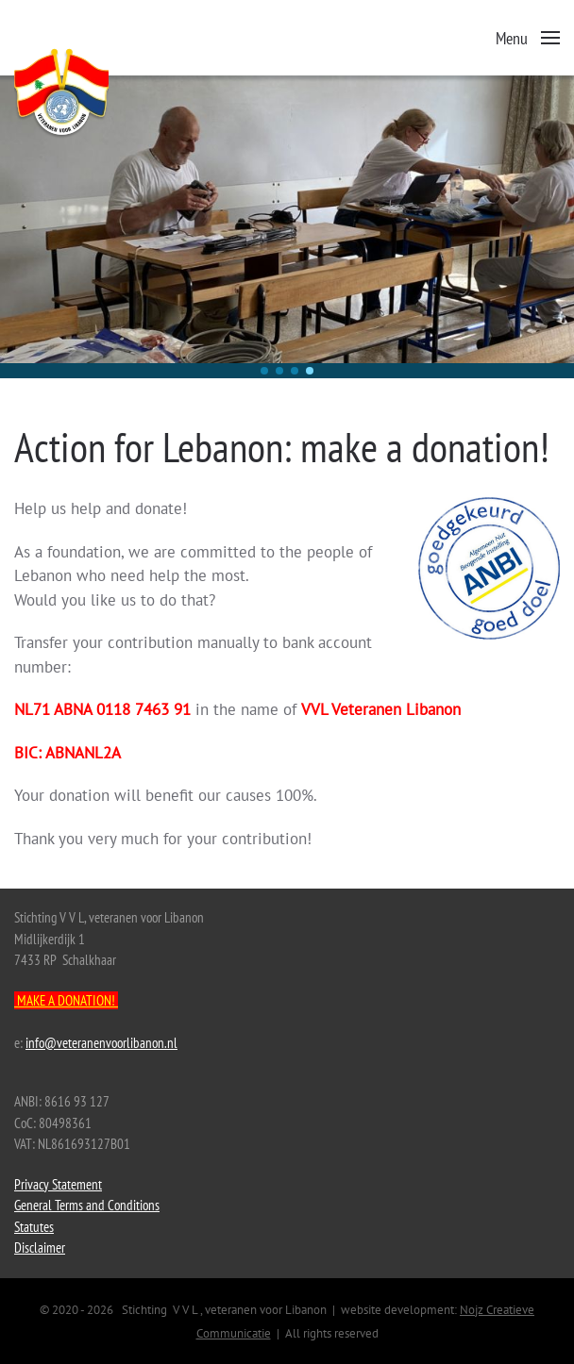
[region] (287, 226)
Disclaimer (39, 1247)
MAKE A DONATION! (66, 1000)
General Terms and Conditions (87, 1205)
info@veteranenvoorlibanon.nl (101, 1043)
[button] (528, 37)
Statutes (34, 1227)
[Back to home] (108, 94)
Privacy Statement (58, 1184)
